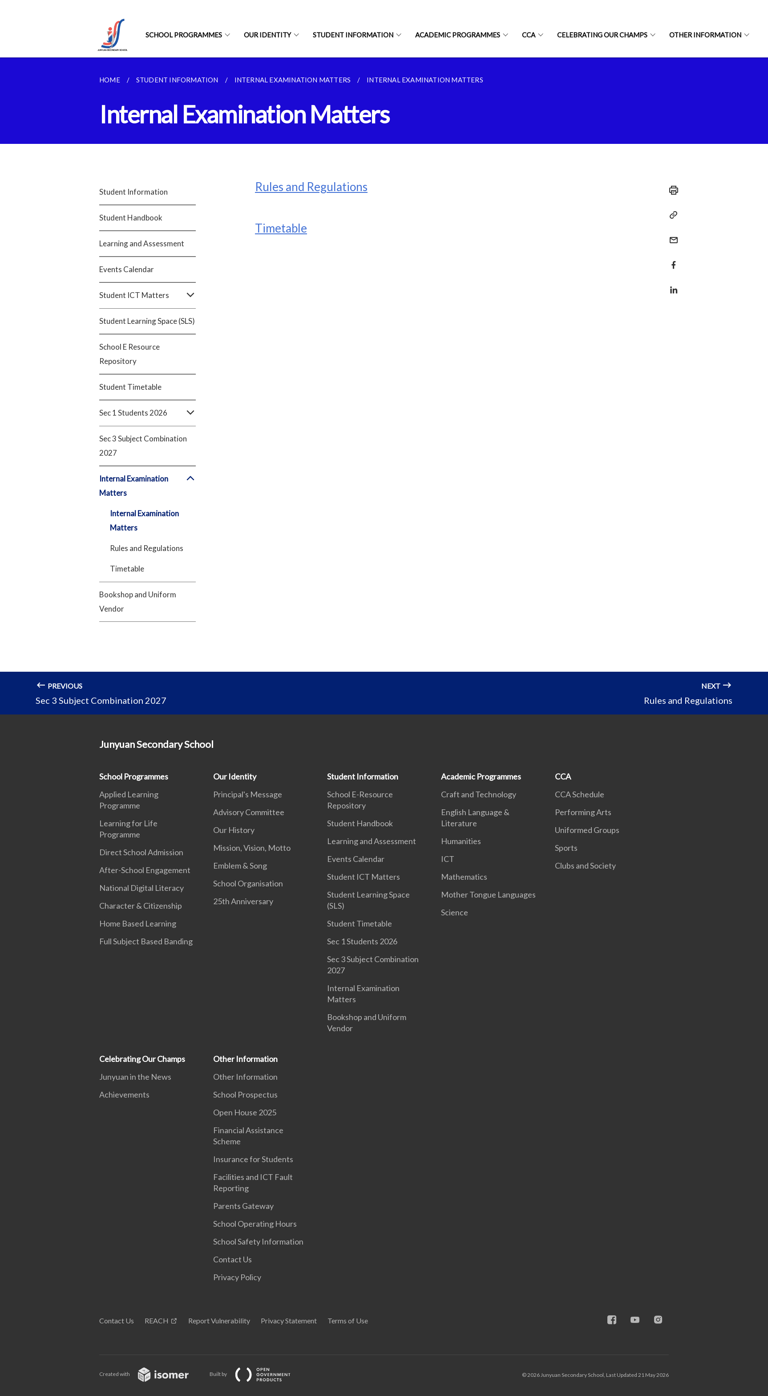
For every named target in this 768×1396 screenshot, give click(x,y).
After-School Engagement (144, 870)
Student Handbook (130, 217)
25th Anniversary (243, 901)
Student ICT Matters (147, 295)
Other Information (705, 35)
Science (454, 912)
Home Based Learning (137, 923)
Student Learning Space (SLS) (147, 321)
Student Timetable (130, 387)
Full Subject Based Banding (146, 941)
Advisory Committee (248, 812)
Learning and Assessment (141, 243)
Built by (257, 1374)
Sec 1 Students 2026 (147, 413)
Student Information (353, 35)
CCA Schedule (579, 794)
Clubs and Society (585, 865)
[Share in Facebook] (671, 259)
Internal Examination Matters (147, 486)
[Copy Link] (671, 215)
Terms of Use (347, 1320)
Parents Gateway (243, 1206)
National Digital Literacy (141, 888)
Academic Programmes (457, 35)
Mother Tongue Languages (488, 894)
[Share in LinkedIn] (671, 284)
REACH (157, 1320)
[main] (384, 385)
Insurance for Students (253, 1159)
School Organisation (248, 883)
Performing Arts (583, 812)
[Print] (671, 190)
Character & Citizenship (140, 905)
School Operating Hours (255, 1224)
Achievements (124, 1094)
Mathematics (464, 877)
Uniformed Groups (587, 830)
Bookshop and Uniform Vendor (137, 601)
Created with (151, 1374)
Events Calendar (126, 269)
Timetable (127, 568)
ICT (447, 859)
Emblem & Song (240, 865)
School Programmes (184, 35)
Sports (566, 848)
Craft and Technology (478, 794)
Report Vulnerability (219, 1320)
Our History (234, 830)
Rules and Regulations (146, 548)
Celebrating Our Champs (602, 35)
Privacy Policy (237, 1277)
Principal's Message (247, 794)
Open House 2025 (244, 1112)
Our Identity (267, 35)
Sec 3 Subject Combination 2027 (143, 445)
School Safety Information (258, 1241)
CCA (528, 35)
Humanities (461, 841)
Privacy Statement (289, 1320)
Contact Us (232, 1259)
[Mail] (671, 234)
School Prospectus (245, 1094)
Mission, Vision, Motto (252, 848)
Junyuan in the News (135, 1077)
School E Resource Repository (129, 354)
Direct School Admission (141, 852)
